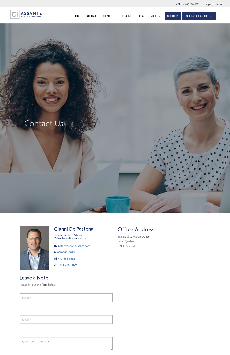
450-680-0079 (64, 252)
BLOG (141, 16)
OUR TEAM (91, 16)
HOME (77, 16)
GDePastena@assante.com (72, 245)
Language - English (214, 4)
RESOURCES (127, 16)
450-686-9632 (64, 258)
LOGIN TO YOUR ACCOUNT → (199, 16)
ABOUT (155, 16)
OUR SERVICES (109, 16)
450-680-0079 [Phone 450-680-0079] (192, 4)
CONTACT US (172, 16)
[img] (115, 106)
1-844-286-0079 (65, 265)
